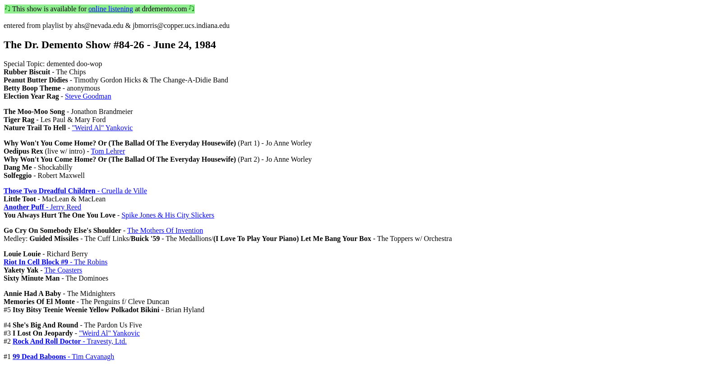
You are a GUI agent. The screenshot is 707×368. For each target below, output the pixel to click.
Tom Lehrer (108, 151)
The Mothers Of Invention (165, 230)
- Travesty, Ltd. (70, 341)
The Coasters (63, 270)
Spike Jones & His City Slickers (167, 215)
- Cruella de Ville (75, 191)
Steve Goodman (88, 96)
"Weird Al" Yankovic (102, 128)
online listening (110, 9)
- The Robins (55, 262)
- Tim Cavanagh (63, 356)
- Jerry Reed (42, 207)
